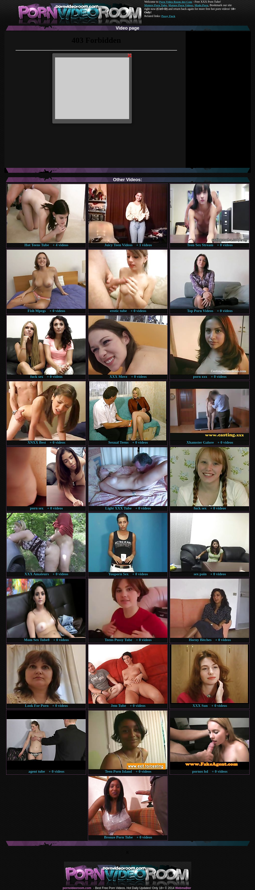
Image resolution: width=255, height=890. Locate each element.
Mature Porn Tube (155, 5)
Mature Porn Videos (180, 5)
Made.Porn (201, 5)
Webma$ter (183, 888)
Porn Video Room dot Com (175, 1)
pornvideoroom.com (77, 888)
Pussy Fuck (168, 16)
